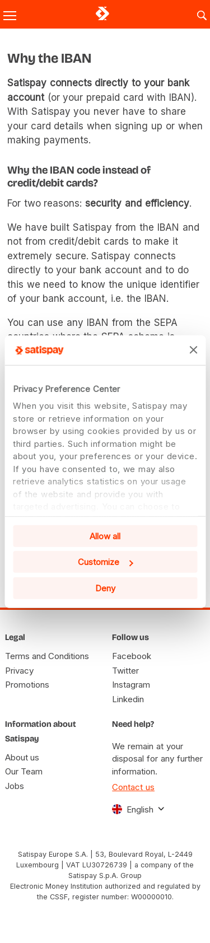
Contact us (133, 787)
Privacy (19, 670)
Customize (105, 562)
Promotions (27, 684)
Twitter (125, 670)
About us (22, 757)
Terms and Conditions (47, 656)
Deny (105, 587)
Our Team (24, 771)
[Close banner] (193, 350)
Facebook (131, 656)
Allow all (105, 535)
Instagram (131, 684)
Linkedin (128, 699)
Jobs (14, 786)
